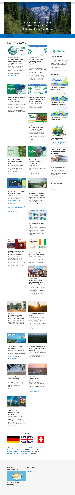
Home (10, 36)
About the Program (56, 56)
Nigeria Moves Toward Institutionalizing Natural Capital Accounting (36, 282)
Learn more (31, 328)
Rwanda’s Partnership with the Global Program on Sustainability (37, 161)
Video (9, 173)
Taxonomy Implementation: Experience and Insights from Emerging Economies (37, 99)
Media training (32, 296)
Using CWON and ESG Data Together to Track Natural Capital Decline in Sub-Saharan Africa (16, 202)
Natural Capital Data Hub (13, 211)
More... (59, 36)
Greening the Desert (35, 378)
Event (30, 205)
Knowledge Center (32, 36)
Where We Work (11, 3)
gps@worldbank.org (31, 471)
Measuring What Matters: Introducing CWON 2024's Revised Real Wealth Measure (16, 207)
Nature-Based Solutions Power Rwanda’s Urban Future (15, 161)
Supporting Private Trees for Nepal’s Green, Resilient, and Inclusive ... (37, 348)
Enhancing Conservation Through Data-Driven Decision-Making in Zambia (16, 317)
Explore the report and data (59, 143)
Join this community (57, 177)
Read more (10, 388)
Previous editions (12, 75)
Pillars (23, 36)
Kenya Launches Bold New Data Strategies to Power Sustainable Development (16, 253)
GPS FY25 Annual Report (36, 127)
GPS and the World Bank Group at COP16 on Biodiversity (15, 412)
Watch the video (32, 360)
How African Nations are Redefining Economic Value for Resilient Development (36, 193)
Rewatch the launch (12, 358)
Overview (17, 36)
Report (30, 141)
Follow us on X (11, 467)
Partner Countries (51, 36)
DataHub (42, 36)
